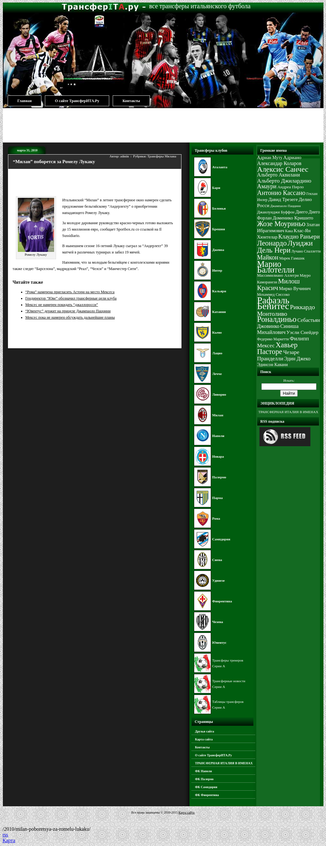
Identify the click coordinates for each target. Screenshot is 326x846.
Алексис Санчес (282, 169)
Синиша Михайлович (278, 329)
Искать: (288, 380)
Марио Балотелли (276, 266)
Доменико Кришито (293, 217)
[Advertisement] (163, 125)
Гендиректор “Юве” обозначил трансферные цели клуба (71, 298)
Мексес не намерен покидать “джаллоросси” (61, 304)
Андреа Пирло (290, 186)
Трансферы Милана (161, 156)
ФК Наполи (203, 771)
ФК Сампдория (206, 787)
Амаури (267, 186)
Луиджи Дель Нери (285, 246)
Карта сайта (204, 739)
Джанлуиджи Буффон (275, 212)
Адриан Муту (270, 157)
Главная (25, 101)
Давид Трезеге (283, 199)
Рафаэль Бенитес (273, 303)
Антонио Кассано (281, 192)
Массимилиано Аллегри (278, 275)
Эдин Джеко (297, 358)
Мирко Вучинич (294, 288)
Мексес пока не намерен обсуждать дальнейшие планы (70, 317)
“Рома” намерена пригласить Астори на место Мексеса (70, 292)
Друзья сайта (204, 731)
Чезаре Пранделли (278, 355)
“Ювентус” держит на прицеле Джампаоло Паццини (68, 311)
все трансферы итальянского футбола (200, 6)
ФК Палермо (204, 779)
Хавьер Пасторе (277, 348)
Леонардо (272, 243)
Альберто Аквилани (278, 174)
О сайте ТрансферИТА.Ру (77, 101)
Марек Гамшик (292, 258)
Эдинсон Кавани (272, 364)
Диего (301, 211)
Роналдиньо (277, 319)
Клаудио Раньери (299, 236)
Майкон (268, 257)
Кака (289, 231)
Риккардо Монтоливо (286, 310)
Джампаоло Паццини (285, 206)
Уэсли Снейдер (303, 332)
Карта (9, 840)
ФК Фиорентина (207, 795)
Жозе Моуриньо (281, 224)
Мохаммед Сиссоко (273, 294)
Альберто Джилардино (284, 180)
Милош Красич (278, 284)
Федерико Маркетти (273, 339)
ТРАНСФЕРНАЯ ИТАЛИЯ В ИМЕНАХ (224, 763)
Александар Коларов (279, 163)
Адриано (292, 157)
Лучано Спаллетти (306, 251)
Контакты (131, 101)
